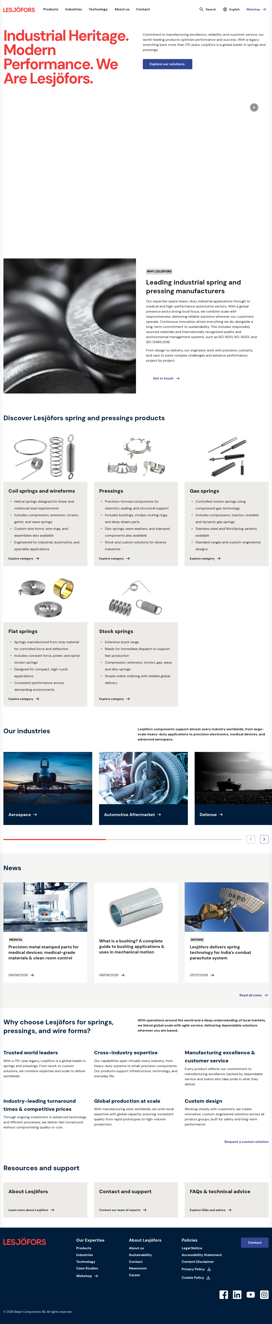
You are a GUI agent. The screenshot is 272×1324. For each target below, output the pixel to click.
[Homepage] (19, 9)
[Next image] (264, 839)
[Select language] (231, 9)
